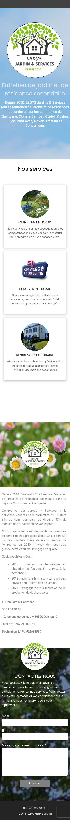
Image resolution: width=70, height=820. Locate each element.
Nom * (7, 716)
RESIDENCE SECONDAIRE (35, 355)
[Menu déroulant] (5, 3)
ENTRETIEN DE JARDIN (35, 222)
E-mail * (8, 730)
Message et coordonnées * (24, 745)
